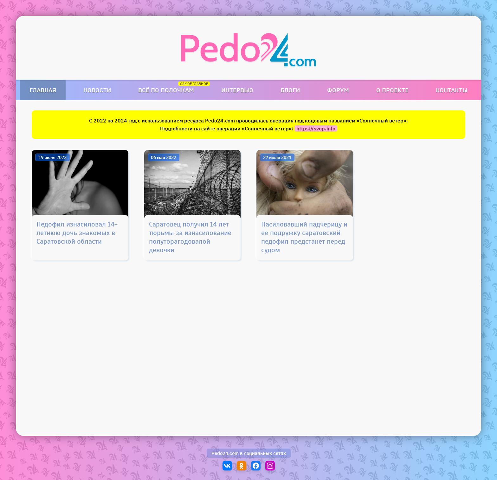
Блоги (290, 90)
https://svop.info (315, 128)
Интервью (237, 90)
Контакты (452, 90)
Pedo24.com (225, 453)
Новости (97, 90)
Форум (338, 90)
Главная (42, 90)
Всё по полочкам (166, 90)
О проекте (392, 90)
